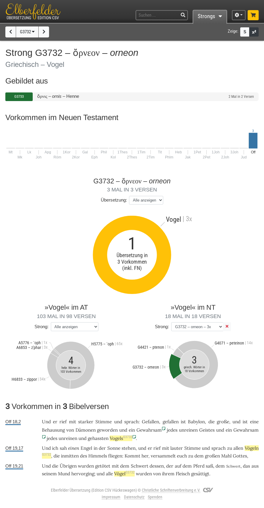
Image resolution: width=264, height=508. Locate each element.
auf (178, 466)
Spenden (155, 497)
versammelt (163, 456)
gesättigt (200, 473)
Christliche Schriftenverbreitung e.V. (171, 490)
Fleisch (183, 473)
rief (63, 421)
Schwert (139, 466)
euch (182, 456)
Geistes (207, 430)
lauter (176, 448)
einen (73, 448)
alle (109, 473)
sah (63, 448)
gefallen (171, 421)
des (83, 456)
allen (238, 448)
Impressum (111, 497)
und (236, 421)
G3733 (19, 96)
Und (46, 421)
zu (190, 456)
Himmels (97, 456)
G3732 (27, 31)
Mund (64, 473)
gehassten (98, 438)
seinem (49, 473)
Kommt (132, 456)
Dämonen (86, 430)
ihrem (168, 473)
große (223, 421)
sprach (131, 421)
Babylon (196, 421)
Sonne (113, 448)
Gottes (240, 456)
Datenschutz (134, 497)
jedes (172, 430)
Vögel (124, 473)
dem (199, 456)
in (96, 448)
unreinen (188, 430)
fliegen (115, 456)
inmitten (70, 456)
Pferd (199, 466)
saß (209, 466)
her (145, 456)
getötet (102, 466)
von (157, 473)
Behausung (53, 430)
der (102, 448)
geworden (107, 430)
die (211, 421)
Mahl (226, 456)
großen (212, 456)
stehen (129, 448)
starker (85, 421)
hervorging (82, 473)
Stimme (103, 421)
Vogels (121, 438)
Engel (86, 448)
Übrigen (68, 466)
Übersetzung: (114, 199)
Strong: (41, 326)
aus (255, 466)
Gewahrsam (149, 430)
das (246, 466)
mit (72, 421)
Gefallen (150, 421)
